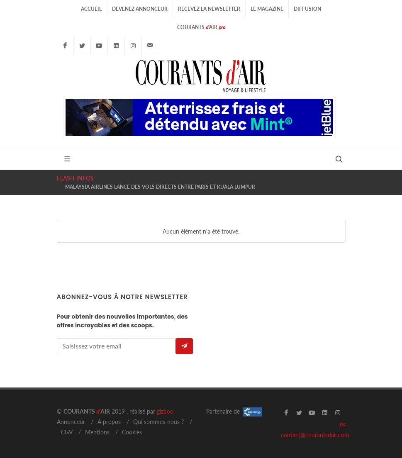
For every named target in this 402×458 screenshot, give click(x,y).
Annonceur (71, 421)
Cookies (132, 432)
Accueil (91, 9)
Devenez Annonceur (140, 9)
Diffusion (307, 9)
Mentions (97, 432)
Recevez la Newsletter (209, 9)
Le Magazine (267, 9)
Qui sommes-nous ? (158, 421)
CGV (67, 432)
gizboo (165, 411)
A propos (109, 421)
